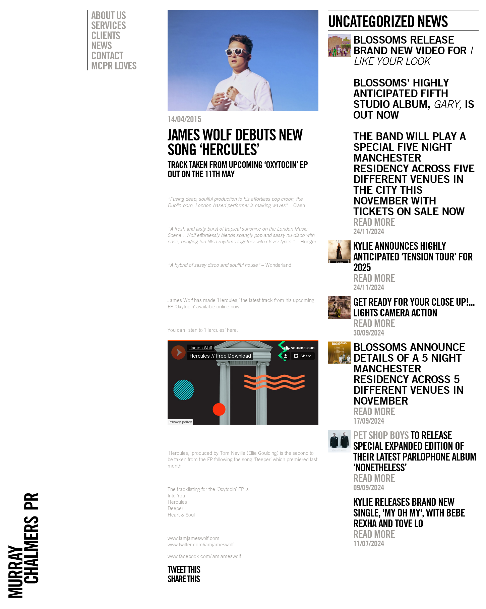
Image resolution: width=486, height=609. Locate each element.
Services (108, 25)
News (101, 45)
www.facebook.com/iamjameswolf (204, 556)
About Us (108, 15)
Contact (107, 55)
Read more (374, 222)
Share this (183, 579)
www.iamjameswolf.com (194, 538)
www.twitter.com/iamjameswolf (201, 544)
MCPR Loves (113, 65)
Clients (105, 35)
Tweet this (184, 569)
